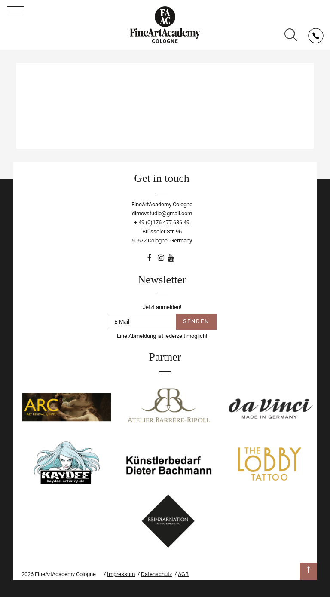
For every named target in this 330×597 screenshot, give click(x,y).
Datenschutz (156, 574)
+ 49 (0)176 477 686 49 (161, 222)
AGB (183, 574)
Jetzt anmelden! (162, 307)
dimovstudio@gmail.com (162, 213)
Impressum (121, 574)
